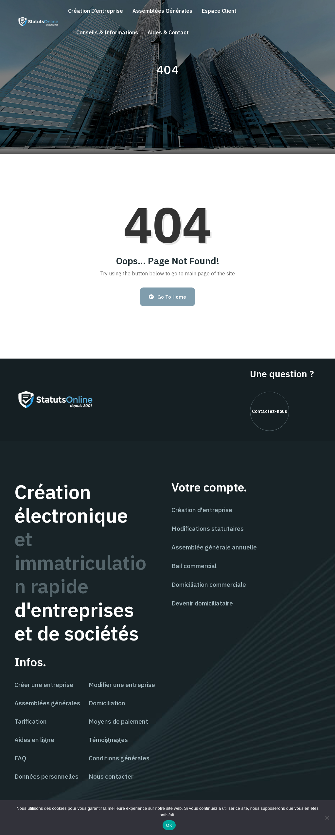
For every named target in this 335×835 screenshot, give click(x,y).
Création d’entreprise (95, 11)
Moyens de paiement (118, 721)
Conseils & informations (107, 32)
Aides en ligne (34, 740)
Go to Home (167, 297)
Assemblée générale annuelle (214, 547)
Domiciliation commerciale (208, 584)
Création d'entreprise (201, 510)
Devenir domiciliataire (202, 603)
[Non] (327, 817)
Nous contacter (111, 776)
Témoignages (108, 740)
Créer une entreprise (43, 685)
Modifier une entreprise (122, 685)
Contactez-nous (269, 411)
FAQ (20, 758)
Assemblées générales (162, 11)
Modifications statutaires (207, 528)
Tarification (30, 721)
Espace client (219, 11)
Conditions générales (119, 758)
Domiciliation (107, 703)
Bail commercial (194, 566)
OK (169, 825)
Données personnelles (46, 776)
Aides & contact (168, 32)
